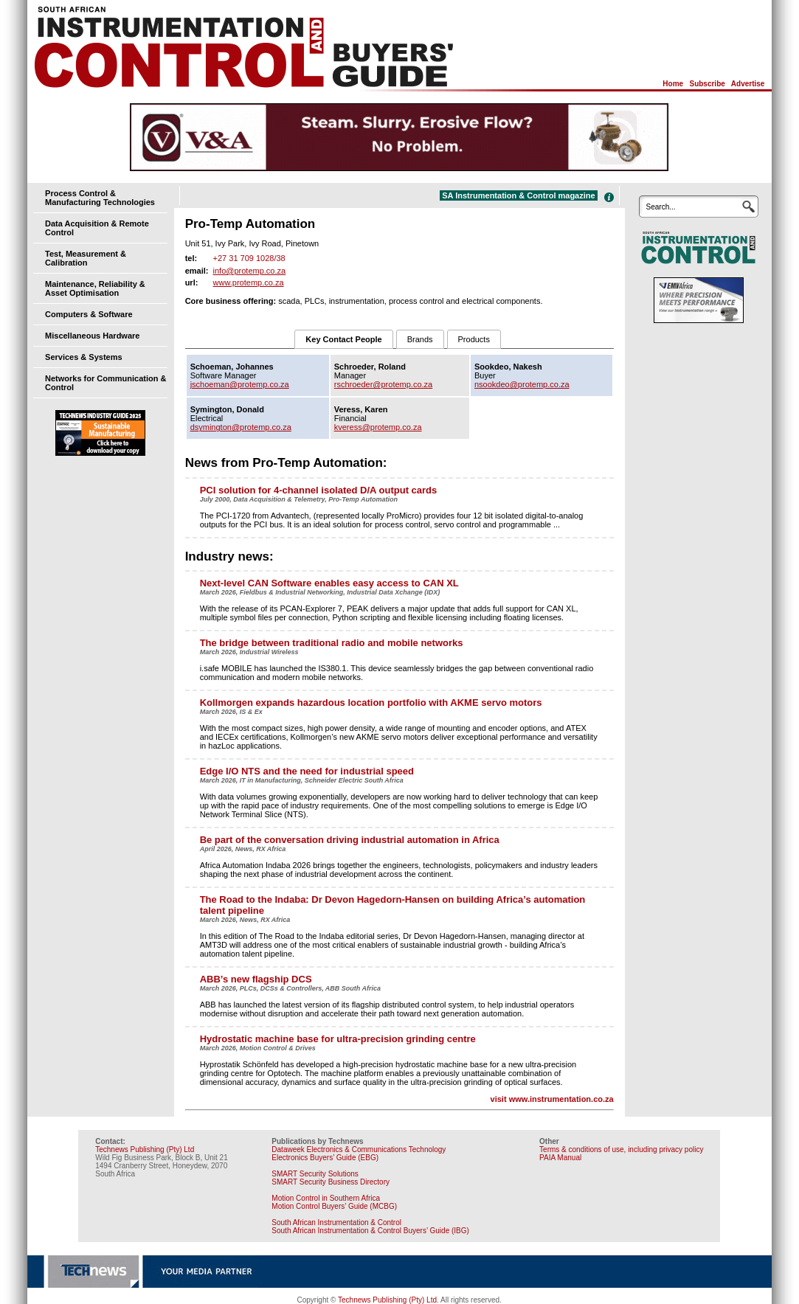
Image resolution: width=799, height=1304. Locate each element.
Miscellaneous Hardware (92, 335)
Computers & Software (89, 314)
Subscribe (706, 84)
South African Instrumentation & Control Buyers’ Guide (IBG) (370, 1231)
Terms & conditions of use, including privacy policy (621, 1149)
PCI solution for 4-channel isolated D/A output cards (318, 490)
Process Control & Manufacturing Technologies (100, 198)
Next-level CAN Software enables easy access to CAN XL (329, 583)
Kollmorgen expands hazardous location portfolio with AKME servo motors (371, 702)
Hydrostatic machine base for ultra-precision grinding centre (338, 1038)
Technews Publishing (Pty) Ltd (144, 1149)
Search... (661, 207)
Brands (420, 339)
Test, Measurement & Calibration (85, 258)
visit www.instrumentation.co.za (552, 1099)
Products (474, 339)
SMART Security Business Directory (330, 1182)
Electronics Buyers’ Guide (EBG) (324, 1158)
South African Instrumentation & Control (336, 1222)
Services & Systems (83, 357)
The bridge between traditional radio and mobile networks (331, 642)
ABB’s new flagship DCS (256, 979)
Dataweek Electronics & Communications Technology (358, 1149)
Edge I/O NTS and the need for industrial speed (307, 771)
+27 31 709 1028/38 (249, 258)
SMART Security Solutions (314, 1174)
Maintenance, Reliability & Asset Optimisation (95, 288)
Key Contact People (343, 339)
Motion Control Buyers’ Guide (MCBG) (334, 1206)
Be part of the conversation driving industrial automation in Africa (349, 839)
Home (673, 84)
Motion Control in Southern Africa (325, 1198)
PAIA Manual (560, 1158)
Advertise (748, 84)
